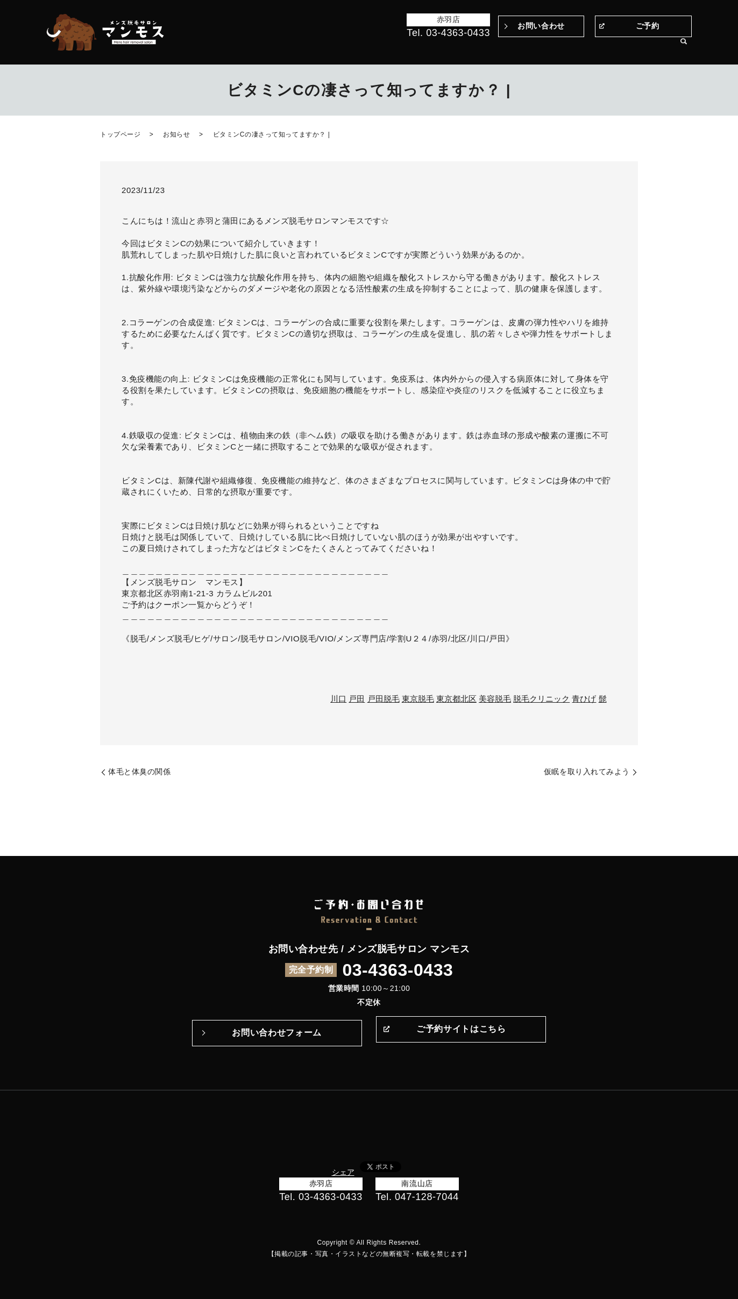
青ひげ (584, 698)
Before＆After (337, 47)
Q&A (506, 47)
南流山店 (416, 1183)
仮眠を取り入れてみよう (587, 771)
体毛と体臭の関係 (139, 771)
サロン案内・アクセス (632, 47)
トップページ (280, 47)
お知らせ (176, 134)
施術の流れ (469, 47)
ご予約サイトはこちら (461, 1032)
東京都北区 (456, 698)
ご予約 (647, 26)
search (684, 48)
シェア (343, 1172)
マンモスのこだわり (407, 47)
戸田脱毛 (383, 698)
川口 (338, 698)
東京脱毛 (418, 698)
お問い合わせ (540, 26)
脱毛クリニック (541, 698)
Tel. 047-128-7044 (417, 1196)
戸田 (357, 698)
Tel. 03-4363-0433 (448, 32)
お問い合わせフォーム (276, 1032)
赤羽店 (448, 19)
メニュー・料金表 (554, 47)
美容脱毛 (495, 698)
